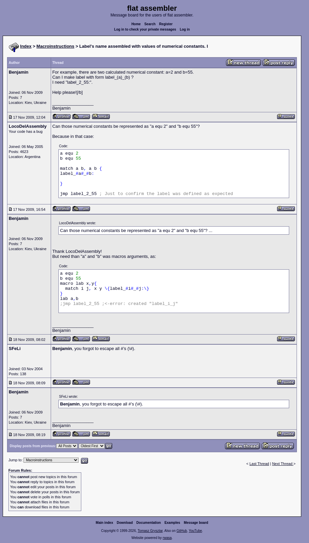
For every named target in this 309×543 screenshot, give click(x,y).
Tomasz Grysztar (150, 531)
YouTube (195, 531)
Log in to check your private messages (145, 29)
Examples (172, 523)
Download (125, 523)
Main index (104, 523)
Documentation (148, 523)
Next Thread (282, 464)
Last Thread (259, 464)
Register (166, 24)
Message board (196, 523)
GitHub (181, 531)
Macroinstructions (56, 46)
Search (150, 24)
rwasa (167, 538)
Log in (185, 29)
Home (136, 24)
